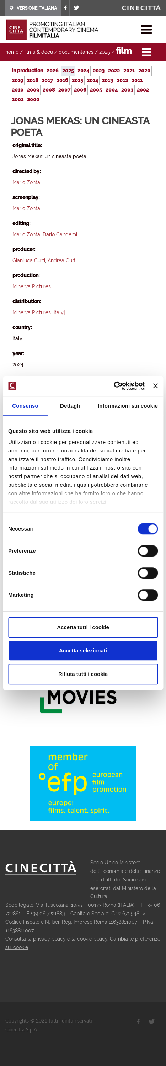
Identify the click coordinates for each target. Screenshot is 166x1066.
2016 (62, 80)
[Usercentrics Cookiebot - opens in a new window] (113, 385)
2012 (122, 80)
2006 (80, 90)
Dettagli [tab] (70, 406)
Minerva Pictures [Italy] (38, 312)
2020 (144, 70)
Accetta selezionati (83, 650)
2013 (107, 80)
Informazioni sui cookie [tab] (128, 406)
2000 (33, 99)
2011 (137, 80)
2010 (17, 90)
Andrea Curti (62, 260)
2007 (64, 90)
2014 (92, 80)
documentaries (76, 52)
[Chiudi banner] (155, 385)
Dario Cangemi (60, 234)
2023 (99, 70)
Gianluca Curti (28, 260)
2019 (17, 80)
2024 (83, 70)
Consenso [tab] (25, 406)
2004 (112, 90)
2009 (33, 90)
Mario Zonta (26, 182)
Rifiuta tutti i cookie (83, 674)
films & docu (38, 52)
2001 (17, 99)
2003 (127, 90)
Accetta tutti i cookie (83, 627)
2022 (114, 70)
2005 (96, 90)
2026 (53, 70)
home (11, 52)
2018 (32, 80)
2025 (104, 52)
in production (27, 70)
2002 (143, 90)
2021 (129, 70)
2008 (49, 90)
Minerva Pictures (31, 286)
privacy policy (49, 939)
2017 (47, 80)
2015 (77, 80)
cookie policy (92, 939)
